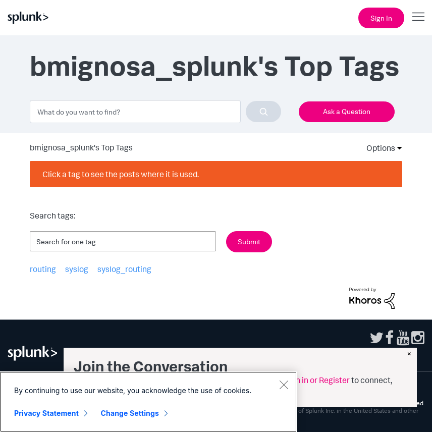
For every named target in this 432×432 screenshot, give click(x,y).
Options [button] (377, 148)
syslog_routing (124, 269)
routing (43, 269)
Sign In (381, 18)
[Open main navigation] (418, 16)
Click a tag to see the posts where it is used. (120, 174)
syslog (76, 269)
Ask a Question (346, 111)
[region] (148, 401)
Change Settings (130, 413)
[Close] (284, 385)
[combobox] (155, 111)
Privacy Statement (46, 413)
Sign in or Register (317, 380)
